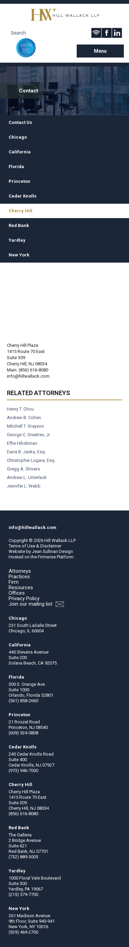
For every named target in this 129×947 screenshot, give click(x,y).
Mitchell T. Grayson (25, 426)
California (20, 151)
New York (19, 254)
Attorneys (20, 571)
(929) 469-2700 (23, 932)
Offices (17, 593)
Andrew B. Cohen (24, 417)
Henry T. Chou (20, 409)
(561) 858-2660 (23, 700)
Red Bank (19, 225)
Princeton (19, 181)
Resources (21, 587)
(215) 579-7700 (23, 894)
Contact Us (20, 122)
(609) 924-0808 (23, 732)
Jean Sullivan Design (52, 551)
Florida (16, 166)
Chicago (18, 137)
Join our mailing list (36, 604)
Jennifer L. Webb (24, 486)
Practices (19, 576)
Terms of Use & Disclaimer (35, 545)
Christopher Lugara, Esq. (31, 460)
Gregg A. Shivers (23, 468)
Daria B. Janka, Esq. (26, 451)
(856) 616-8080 (23, 813)
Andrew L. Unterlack (27, 477)
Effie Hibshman (22, 443)
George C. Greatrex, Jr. (29, 434)
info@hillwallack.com (28, 376)
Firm (14, 582)
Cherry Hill (20, 210)
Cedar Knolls (22, 196)
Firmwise (47, 556)
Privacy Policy (24, 598)
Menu (100, 51)
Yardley (17, 240)
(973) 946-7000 (23, 770)
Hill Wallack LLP (60, 540)
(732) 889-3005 (23, 856)
